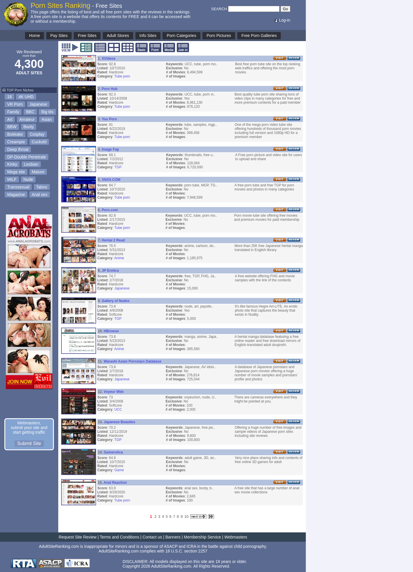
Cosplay (37, 134)
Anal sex (39, 194)
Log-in (282, 20)
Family (13, 112)
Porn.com (110, 210)
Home (34, 35)
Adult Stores (118, 35)
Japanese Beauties (119, 422)
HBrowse (111, 331)
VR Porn (15, 104)
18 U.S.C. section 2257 (186, 551)
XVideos (108, 59)
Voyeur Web (113, 392)
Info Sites (148, 35)
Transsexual (18, 187)
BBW (12, 126)
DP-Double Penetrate (26, 157)
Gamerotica (113, 452)
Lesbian (31, 164)
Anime (119, 258)
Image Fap (110, 149)
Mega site (16, 172)
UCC (118, 409)
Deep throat (18, 149)
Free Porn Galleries (259, 35)
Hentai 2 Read (113, 240)
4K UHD (26, 96)
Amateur (27, 119)
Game (119, 470)
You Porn (109, 119)
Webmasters (235, 537)
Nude (28, 179)
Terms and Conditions (119, 537)
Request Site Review (77, 537)
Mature (38, 172)
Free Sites (87, 35)
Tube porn (122, 76)
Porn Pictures (218, 35)
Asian (47, 119)
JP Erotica (110, 271)
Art (10, 119)
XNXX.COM (111, 180)
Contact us (152, 537)
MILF (12, 179)
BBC (30, 112)
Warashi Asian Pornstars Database (132, 361)
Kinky (12, 164)
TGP (117, 167)
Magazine (16, 194)
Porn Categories (181, 35)
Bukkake (15, 134)
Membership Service (202, 537)
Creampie (16, 142)
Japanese (38, 104)
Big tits (47, 112)
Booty (28, 126)
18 (9, 96)
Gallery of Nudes (115, 301)
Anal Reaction (115, 483)
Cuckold (39, 142)
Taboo (41, 187)
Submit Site (29, 443)
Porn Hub (109, 89)
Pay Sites (59, 35)
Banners (173, 537)
